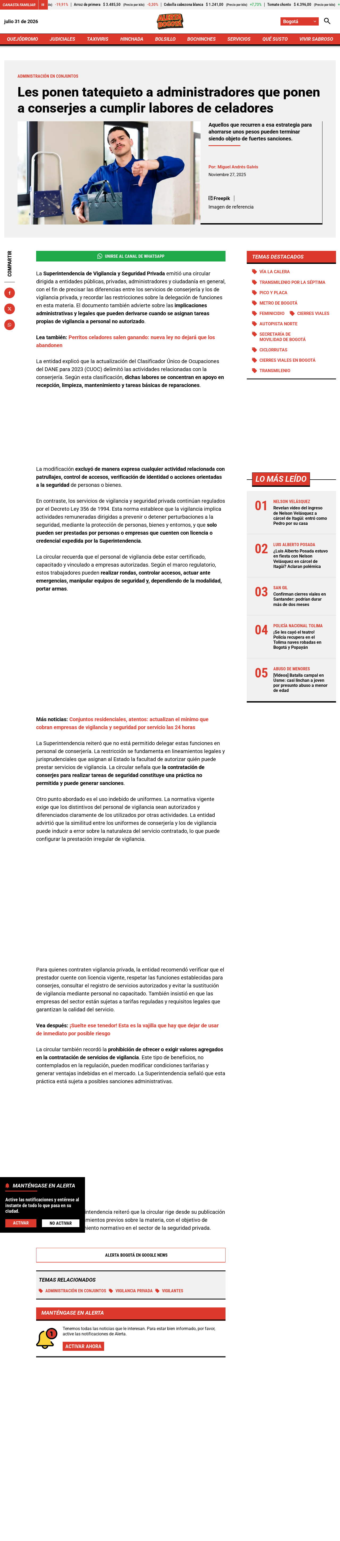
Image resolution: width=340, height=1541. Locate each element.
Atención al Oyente (163, 1534)
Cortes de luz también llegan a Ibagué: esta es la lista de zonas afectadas (166, 1396)
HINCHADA (131, 39)
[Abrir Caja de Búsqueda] (327, 21)
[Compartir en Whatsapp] (9, 324)
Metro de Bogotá (278, 303)
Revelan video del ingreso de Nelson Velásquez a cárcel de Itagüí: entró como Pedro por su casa (300, 515)
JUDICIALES (62, 39)
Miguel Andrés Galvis (238, 166)
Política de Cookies (274, 1534)
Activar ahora (83, 1286)
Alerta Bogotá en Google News (131, 1195)
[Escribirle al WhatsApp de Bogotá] (205, 1489)
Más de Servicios (47, 1330)
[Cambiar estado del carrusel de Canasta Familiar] (43, 5)
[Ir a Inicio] (170, 22)
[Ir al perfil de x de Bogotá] (150, 1489)
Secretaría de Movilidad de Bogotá (282, 337)
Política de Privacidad (116, 1534)
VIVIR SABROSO (316, 39)
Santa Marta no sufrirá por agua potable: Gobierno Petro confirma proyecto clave (279, 1408)
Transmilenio (274, 370)
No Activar (61, 1223)
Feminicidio (271, 313)
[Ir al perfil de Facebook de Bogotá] (133, 1489)
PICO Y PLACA (273, 292)
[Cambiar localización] (299, 21)
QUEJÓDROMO (22, 39)
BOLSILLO (165, 39)
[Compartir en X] (9, 309)
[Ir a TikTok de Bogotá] (187, 1489)
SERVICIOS (238, 39)
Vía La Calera (274, 271)
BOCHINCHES (201, 39)
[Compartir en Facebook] (9, 293)
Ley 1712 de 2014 (318, 1534)
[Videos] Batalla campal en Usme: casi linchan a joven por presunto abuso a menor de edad (300, 683)
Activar (21, 1223)
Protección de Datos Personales (218, 1534)
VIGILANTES (169, 1230)
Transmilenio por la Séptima (292, 282)
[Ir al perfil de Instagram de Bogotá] (169, 1489)
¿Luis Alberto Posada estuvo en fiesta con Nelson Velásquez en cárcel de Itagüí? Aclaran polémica (300, 559)
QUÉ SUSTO (275, 39)
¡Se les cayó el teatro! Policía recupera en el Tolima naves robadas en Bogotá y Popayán (297, 640)
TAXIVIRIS (97, 39)
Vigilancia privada (131, 1230)
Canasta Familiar (19, 5)
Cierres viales (313, 313)
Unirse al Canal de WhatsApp (130, 256)
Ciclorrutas (273, 349)
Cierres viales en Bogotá (287, 360)
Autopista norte (278, 323)
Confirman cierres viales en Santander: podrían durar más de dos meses (299, 599)
